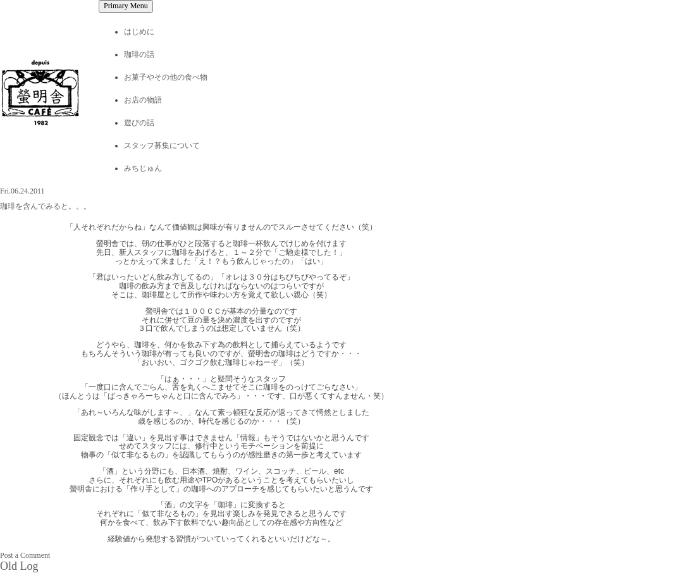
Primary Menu (126, 5)
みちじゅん (143, 168)
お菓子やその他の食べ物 (165, 77)
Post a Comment (25, 555)
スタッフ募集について (162, 145)
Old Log (19, 566)
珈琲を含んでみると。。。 (45, 206)
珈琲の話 (139, 54)
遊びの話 (139, 122)
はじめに (139, 31)
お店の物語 (143, 100)
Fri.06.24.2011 (22, 191)
